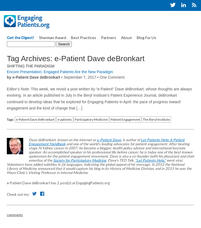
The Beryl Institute (156, 119)
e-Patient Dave (109, 140)
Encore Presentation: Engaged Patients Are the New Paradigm (60, 72)
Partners (108, 37)
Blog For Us (146, 37)
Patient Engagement (125, 119)
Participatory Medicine (91, 119)
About (126, 37)
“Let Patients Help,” (150, 160)
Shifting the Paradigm (31, 66)
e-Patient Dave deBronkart (35, 119)
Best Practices (83, 37)
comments (15, 215)
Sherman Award (52, 37)
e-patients (64, 119)
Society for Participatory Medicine (79, 160)
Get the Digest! (20, 37)
